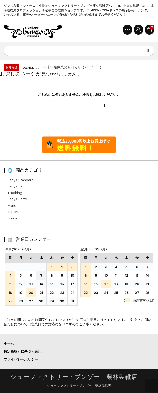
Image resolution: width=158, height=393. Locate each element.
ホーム (9, 343)
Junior (12, 218)
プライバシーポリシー (21, 359)
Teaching (14, 193)
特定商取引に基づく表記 (22, 351)
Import (13, 212)
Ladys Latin (17, 186)
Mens (11, 205)
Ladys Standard (20, 180)
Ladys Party (17, 199)
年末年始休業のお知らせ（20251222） (73, 67)
